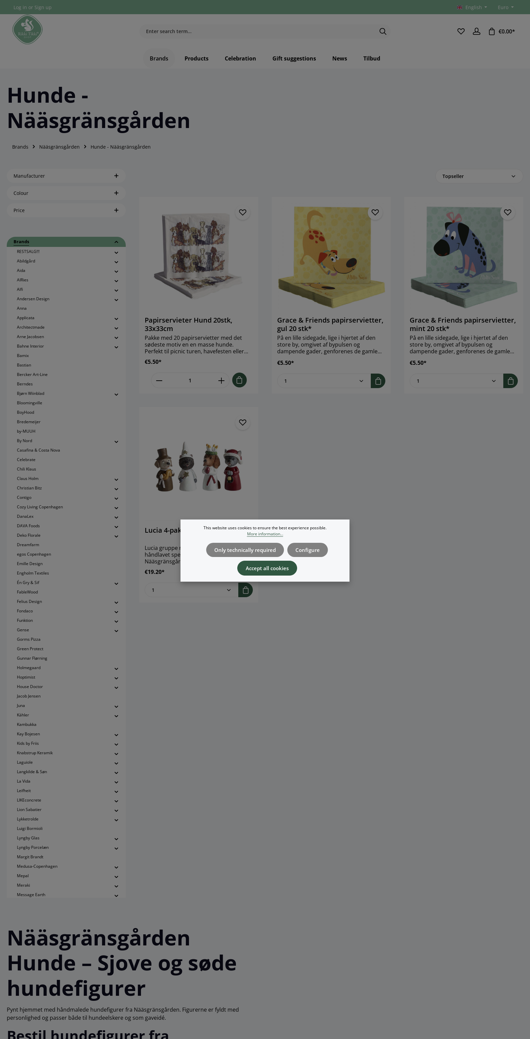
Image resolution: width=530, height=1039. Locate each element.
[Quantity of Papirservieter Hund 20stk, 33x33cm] (190, 384)
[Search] (383, 33)
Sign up (43, 7)
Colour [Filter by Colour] (66, 198)
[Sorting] (479, 181)
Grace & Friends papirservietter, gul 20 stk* (330, 329)
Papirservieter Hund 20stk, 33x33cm (188, 329)
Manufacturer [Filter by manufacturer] (66, 180)
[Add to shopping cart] (239, 384)
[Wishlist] (460, 33)
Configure (305, 549)
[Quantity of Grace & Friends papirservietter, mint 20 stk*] (457, 385)
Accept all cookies (267, 566)
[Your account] (476, 33)
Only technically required (246, 549)
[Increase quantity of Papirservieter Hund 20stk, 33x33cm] (222, 384)
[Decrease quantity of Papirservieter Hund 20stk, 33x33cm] (159, 384)
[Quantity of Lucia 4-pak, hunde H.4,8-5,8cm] (192, 594)
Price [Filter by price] (66, 215)
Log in (20, 7)
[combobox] (257, 33)
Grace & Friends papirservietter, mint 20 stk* (463, 329)
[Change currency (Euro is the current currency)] (505, 7)
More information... (265, 534)
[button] (116, 247)
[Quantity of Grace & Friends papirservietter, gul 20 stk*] (324, 385)
